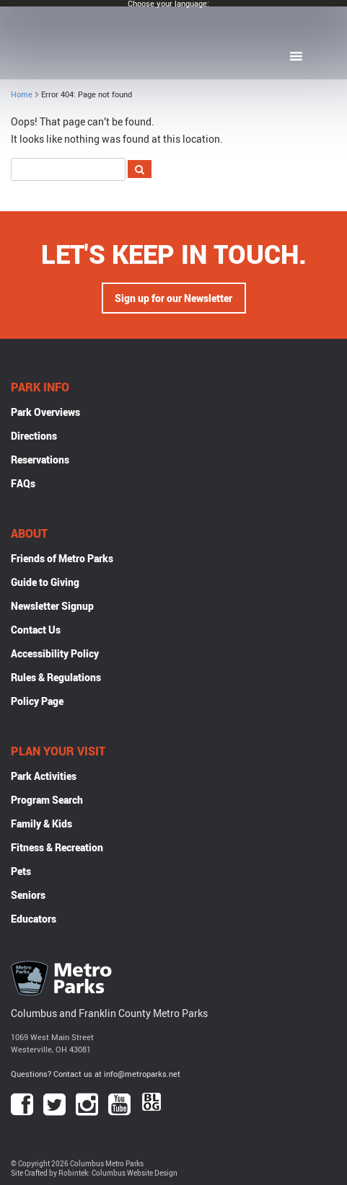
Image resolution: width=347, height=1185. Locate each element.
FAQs (23, 483)
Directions (34, 436)
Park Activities (43, 776)
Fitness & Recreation (57, 847)
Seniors (28, 895)
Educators (33, 919)
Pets (21, 871)
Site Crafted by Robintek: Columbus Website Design (94, 1173)
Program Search (47, 800)
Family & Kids (41, 823)
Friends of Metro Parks (62, 558)
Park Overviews (45, 412)
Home (21, 94)
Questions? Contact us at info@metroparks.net (95, 1073)
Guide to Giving (45, 582)
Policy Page (37, 701)
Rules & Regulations (56, 677)
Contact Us (36, 629)
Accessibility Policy (55, 653)
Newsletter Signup (52, 606)
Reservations (40, 459)
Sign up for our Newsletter (173, 298)
